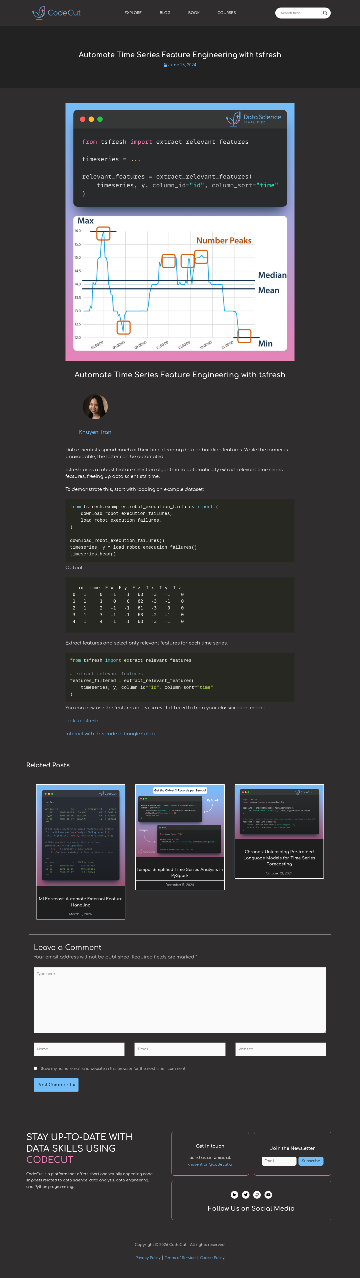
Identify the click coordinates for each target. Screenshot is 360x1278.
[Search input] (300, 13)
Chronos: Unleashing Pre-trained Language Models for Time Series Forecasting (279, 859)
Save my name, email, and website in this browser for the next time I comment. (113, 1070)
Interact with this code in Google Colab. (111, 734)
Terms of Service (180, 1266)
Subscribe (311, 1168)
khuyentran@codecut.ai (210, 1168)
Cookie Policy (212, 1266)
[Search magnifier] (325, 13)
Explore (133, 13)
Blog (165, 13)
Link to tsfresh (82, 721)
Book (194, 13)
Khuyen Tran (95, 433)
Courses (227, 13)
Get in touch (210, 1148)
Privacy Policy (148, 1266)
